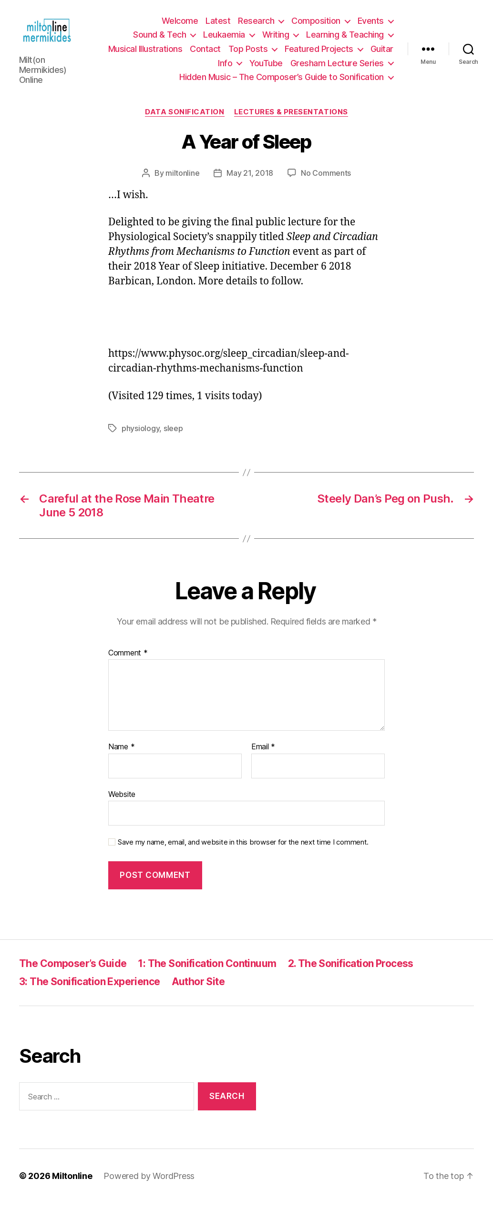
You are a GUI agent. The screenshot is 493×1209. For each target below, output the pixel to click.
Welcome (180, 24)
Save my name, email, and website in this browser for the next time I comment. (243, 849)
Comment (128, 659)
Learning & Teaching (345, 38)
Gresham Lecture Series (337, 66)
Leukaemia (224, 38)
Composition (315, 24)
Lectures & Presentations (291, 118)
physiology (140, 435)
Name (121, 753)
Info (225, 66)
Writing (275, 38)
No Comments (326, 179)
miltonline (182, 179)
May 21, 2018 (249, 179)
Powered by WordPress (149, 1182)
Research (256, 24)
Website (121, 800)
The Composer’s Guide (72, 970)
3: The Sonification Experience (89, 988)
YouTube (266, 66)
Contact (205, 52)
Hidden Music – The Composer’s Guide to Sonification (281, 80)
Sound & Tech (159, 38)
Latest (217, 24)
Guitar (381, 52)
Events (371, 24)
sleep (173, 435)
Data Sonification (184, 118)
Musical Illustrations (145, 52)
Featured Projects (319, 52)
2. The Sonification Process (350, 970)
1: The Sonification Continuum (207, 970)
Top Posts (248, 52)
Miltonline (72, 1182)
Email (263, 753)
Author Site (198, 988)
